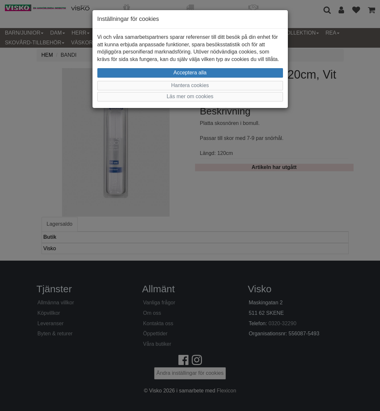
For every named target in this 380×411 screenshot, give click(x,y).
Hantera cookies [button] (190, 85)
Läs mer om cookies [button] (190, 96)
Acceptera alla (190, 72)
